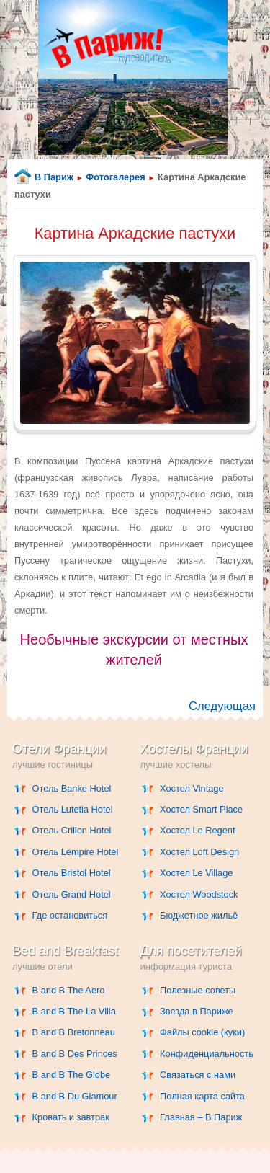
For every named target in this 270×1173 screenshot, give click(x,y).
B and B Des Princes (74, 1053)
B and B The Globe (71, 1074)
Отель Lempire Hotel (75, 851)
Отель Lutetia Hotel (72, 809)
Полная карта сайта (202, 1096)
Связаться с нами (197, 1074)
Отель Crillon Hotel (72, 830)
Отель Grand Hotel (71, 894)
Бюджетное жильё (199, 915)
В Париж (54, 177)
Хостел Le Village (196, 872)
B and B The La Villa (74, 1011)
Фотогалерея (115, 177)
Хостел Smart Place (201, 809)
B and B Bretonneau (73, 1032)
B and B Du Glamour (74, 1096)
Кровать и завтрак (70, 1117)
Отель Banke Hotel (72, 788)
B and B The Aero (68, 990)
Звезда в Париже (196, 1011)
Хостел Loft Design (199, 851)
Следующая (222, 706)
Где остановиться (70, 915)
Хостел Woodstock (199, 894)
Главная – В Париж (201, 1117)
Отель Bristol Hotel (71, 872)
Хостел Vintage (192, 788)
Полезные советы (197, 990)
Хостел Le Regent (197, 830)
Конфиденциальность (206, 1053)
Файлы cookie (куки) (202, 1032)
